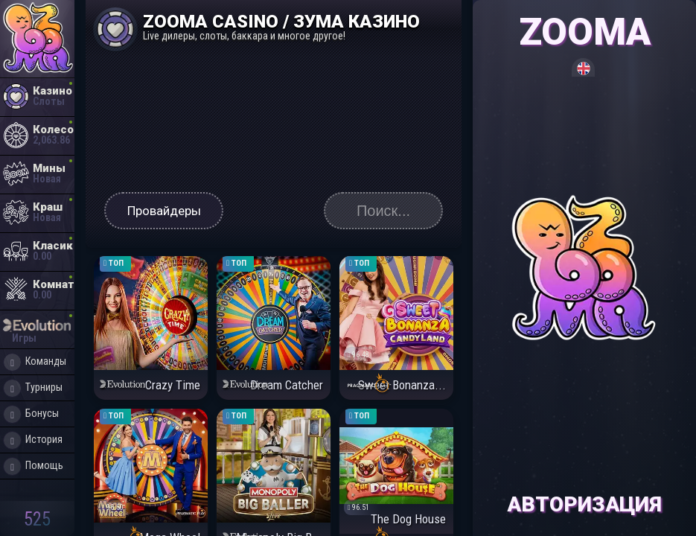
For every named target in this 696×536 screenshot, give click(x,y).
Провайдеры (164, 210)
